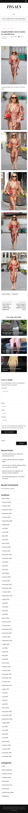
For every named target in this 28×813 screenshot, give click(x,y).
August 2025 (5, 525)
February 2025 (6, 547)
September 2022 (7, 640)
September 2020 (7, 719)
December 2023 (7, 584)
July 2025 (5, 528)
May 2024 (5, 566)
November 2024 (7, 558)
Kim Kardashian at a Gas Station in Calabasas (11, 369)
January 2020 (6, 749)
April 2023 (5, 614)
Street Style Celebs (7, 29)
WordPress (14, 810)
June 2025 (5, 532)
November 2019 (6, 756)
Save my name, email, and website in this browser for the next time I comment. (13, 427)
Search (3, 440)
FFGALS (14, 6)
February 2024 (6, 577)
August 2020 (5, 723)
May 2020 (5, 734)
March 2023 (5, 618)
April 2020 (5, 738)
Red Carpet (5, 781)
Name (3, 403)
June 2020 (5, 730)
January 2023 (6, 625)
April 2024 (5, 569)
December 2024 (7, 554)
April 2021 (5, 704)
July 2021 (4, 693)
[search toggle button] (25, 1)
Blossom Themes (14, 809)
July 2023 (5, 603)
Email (3, 410)
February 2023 (6, 622)
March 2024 (5, 573)
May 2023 (5, 611)
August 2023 (5, 599)
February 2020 (6, 745)
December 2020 (7, 711)
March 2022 (5, 663)
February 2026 (6, 502)
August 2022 (5, 644)
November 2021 (6, 678)
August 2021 (5, 689)
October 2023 (6, 592)
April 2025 (5, 539)
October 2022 (6, 637)
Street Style (15, 294)
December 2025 (7, 510)
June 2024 (5, 562)
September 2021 (7, 685)
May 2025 (5, 536)
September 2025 (7, 521)
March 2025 (5, 543)
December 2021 (6, 674)
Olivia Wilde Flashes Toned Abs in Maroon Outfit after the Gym (13, 351)
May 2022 (5, 655)
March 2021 (5, 708)
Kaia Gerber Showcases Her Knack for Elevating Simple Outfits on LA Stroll (12, 333)
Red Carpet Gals (7, 785)
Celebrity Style (6, 777)
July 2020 (5, 726)
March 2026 (5, 498)
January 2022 (6, 670)
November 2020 (7, 715)
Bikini (3, 766)
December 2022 (7, 629)
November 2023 (7, 588)
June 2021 (5, 696)
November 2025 (7, 513)
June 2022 (5, 652)
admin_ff (5, 37)
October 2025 (6, 517)
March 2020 (5, 741)
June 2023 (5, 607)
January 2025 (6, 551)
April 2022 (5, 659)
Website (3, 417)
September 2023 (7, 596)
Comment (4, 388)
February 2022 (6, 667)
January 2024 (6, 581)
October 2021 (6, 682)
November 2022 (7, 633)
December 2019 (6, 753)
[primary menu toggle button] (14, 14)
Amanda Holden (6, 294)
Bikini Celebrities (7, 770)
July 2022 (5, 648)
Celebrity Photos (7, 774)
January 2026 (6, 506)
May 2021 (4, 700)
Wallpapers (5, 796)
